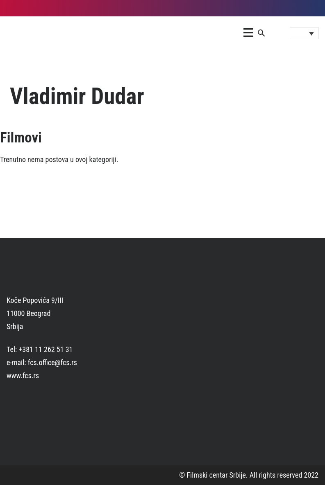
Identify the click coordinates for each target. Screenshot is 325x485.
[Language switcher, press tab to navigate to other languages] (304, 33)
